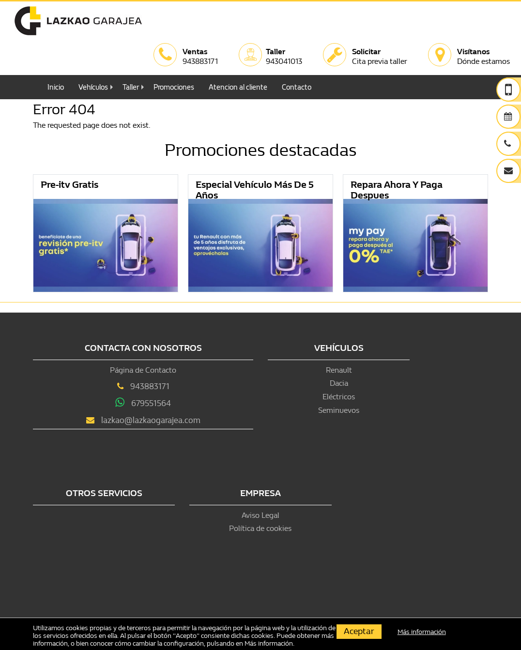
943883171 (149, 386)
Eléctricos (338, 396)
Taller (131, 87)
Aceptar (359, 631)
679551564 (151, 403)
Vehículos (93, 87)
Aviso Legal (260, 515)
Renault (339, 370)
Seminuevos (338, 410)
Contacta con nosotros (143, 348)
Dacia (339, 383)
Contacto (296, 87)
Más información (269, 643)
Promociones (173, 87)
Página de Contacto (143, 370)
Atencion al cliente (238, 87)
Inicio (55, 87)
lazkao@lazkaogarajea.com (150, 420)
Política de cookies (260, 528)
